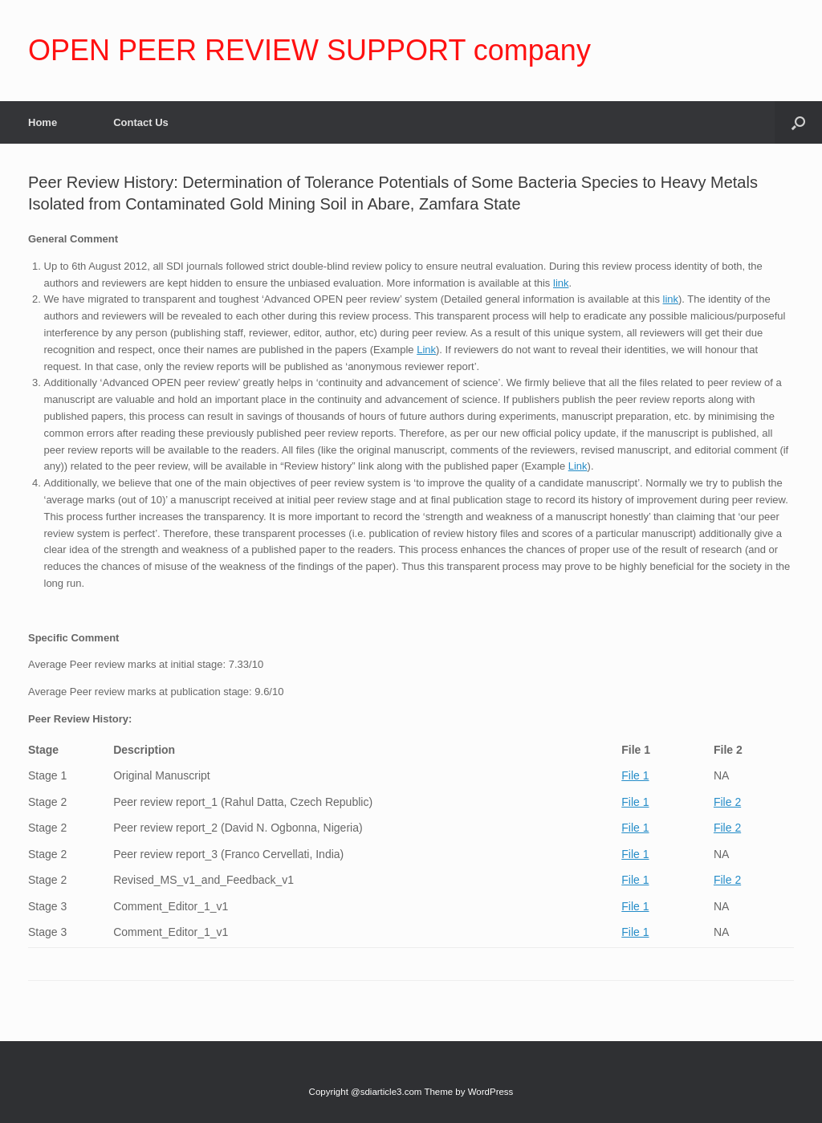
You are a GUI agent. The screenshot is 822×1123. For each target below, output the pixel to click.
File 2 (727, 801)
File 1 (635, 775)
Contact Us (141, 122)
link (561, 283)
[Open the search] (798, 122)
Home (42, 122)
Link (426, 350)
